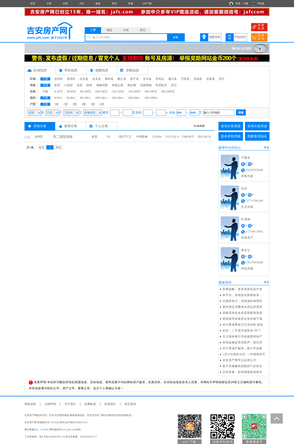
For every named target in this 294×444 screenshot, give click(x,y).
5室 (93, 104)
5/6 (108, 136)
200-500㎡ (134, 97)
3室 (74, 104)
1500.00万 (188, 136)
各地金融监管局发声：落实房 (242, 342)
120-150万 (118, 91)
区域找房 (40, 70)
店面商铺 (145, 85)
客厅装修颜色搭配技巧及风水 (242, 366)
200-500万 (151, 91)
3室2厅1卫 (124, 136)
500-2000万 (168, 91)
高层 (79, 85)
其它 (222, 78)
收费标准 (90, 404)
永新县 (210, 78)
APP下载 (147, 3)
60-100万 (85, 91)
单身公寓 (117, 85)
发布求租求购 (231, 136)
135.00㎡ (157, 136)
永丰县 (147, 78)
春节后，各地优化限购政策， (242, 295)
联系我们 (110, 404)
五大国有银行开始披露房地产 (242, 336)
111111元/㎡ (172, 136)
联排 (89, 85)
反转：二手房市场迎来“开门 (242, 330)
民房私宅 (161, 85)
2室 (65, 104)
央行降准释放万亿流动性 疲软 (243, 324)
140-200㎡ (118, 97)
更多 (267, 147)
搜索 (175, 37)
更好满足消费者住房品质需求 (242, 306)
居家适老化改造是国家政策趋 (242, 312)
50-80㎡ (71, 97)
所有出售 (40, 126)
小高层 (68, 85)
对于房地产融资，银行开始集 (242, 348)
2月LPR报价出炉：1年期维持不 (244, 354)
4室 (84, 104)
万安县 (185, 78)
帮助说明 (30, 404)
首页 (32, 3)
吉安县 (84, 78)
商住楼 (131, 85)
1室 (56, 104)
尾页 (58, 147)
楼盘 (98, 3)
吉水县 (96, 78)
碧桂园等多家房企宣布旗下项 (242, 318)
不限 (45, 78)
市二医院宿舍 (63, 136)
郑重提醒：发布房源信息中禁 (242, 289)
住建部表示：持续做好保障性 (242, 301)
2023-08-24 (204, 136)
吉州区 (58, 78)
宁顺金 (245, 157)
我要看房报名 (257, 136)
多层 (57, 85)
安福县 (198, 78)
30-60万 (71, 91)
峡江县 (122, 78)
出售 (49, 3)
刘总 (244, 188)
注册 (245, 3)
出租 (65, 3)
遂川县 (172, 78)
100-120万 (101, 91)
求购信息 (132, 70)
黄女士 (245, 250)
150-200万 (134, 91)
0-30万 (58, 91)
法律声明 (50, 404)
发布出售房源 (231, 126)
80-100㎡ (85, 97)
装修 (130, 3)
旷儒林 (245, 219)
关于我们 (70, 404)
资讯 (114, 3)
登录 (238, 3)
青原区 (71, 78)
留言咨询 (130, 404)
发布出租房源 (257, 126)
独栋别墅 (102, 85)
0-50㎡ (58, 97)
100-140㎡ (101, 97)
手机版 (260, 3)
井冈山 (160, 78)
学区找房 (70, 70)
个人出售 (101, 126)
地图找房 (214, 37)
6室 (102, 104)
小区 (81, 3)
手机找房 (240, 37)
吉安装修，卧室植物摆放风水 (242, 372)
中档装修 (142, 136)
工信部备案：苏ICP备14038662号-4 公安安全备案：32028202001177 (60, 436)
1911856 (44, 429)
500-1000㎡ (151, 97)
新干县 (134, 78)
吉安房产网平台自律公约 (239, 360)
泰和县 (109, 78)
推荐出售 (70, 126)
